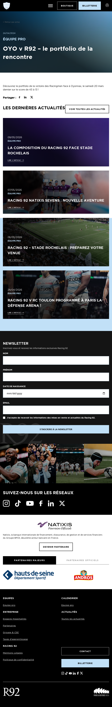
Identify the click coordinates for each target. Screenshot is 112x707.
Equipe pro (9, 605)
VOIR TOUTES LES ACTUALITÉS (87, 109)
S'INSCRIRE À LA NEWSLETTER (56, 429)
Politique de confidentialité (18, 660)
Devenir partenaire (56, 547)
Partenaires (9, 626)
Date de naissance (14, 386)
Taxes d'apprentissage (15, 639)
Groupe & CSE (11, 633)
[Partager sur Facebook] (19, 97)
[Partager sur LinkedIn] (25, 97)
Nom (5, 353)
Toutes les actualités (73, 619)
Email (6, 403)
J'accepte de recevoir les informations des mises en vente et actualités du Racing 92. (50, 418)
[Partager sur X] (31, 97)
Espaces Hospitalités (14, 619)
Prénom (7, 370)
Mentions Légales (13, 653)
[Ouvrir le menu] (50, 5)
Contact (85, 651)
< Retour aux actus (11, 22)
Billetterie (85, 663)
